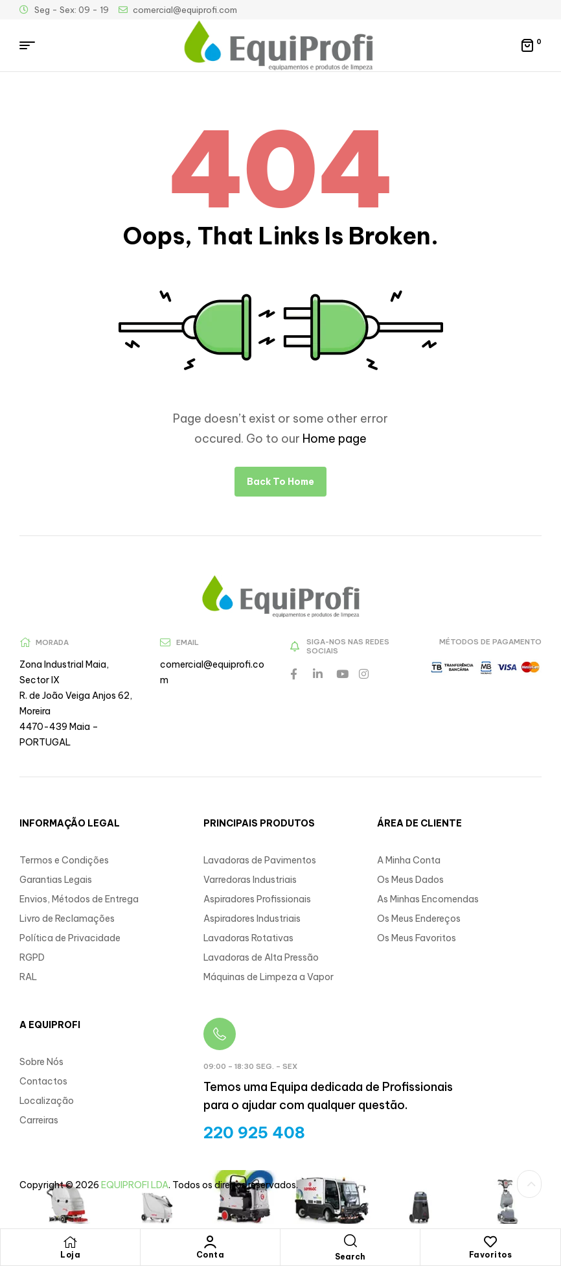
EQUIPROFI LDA (134, 1185)
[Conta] (210, 1242)
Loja (70, 1255)
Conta (210, 1255)
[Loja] (70, 1242)
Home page (335, 438)
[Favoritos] (490, 1242)
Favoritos (490, 1255)
